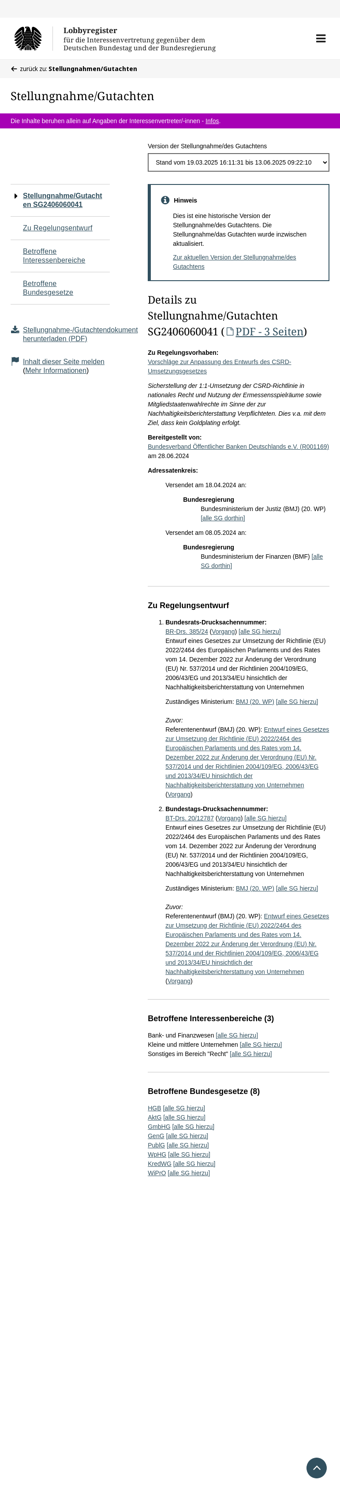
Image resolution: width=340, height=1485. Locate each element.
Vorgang (223, 631)
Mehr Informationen (55, 370)
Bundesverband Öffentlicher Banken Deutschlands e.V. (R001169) (238, 446)
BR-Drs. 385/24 (186, 631)
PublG (156, 1145)
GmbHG (159, 1126)
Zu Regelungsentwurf (58, 228)
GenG (156, 1135)
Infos (212, 120)
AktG (154, 1117)
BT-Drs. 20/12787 (189, 818)
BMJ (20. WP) (255, 701)
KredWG (160, 1163)
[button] (321, 38)
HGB (154, 1108)
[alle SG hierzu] (260, 631)
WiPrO (157, 1173)
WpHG (157, 1154)
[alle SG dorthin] (223, 518)
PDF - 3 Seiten (263, 331)
